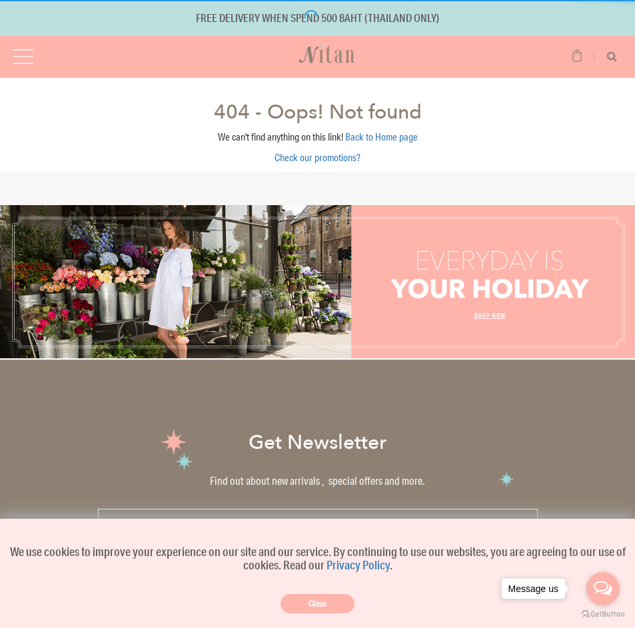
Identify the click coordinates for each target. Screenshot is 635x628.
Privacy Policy (358, 564)
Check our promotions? (317, 157)
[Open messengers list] (603, 588)
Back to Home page (381, 137)
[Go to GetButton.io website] (603, 614)
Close (317, 603)
